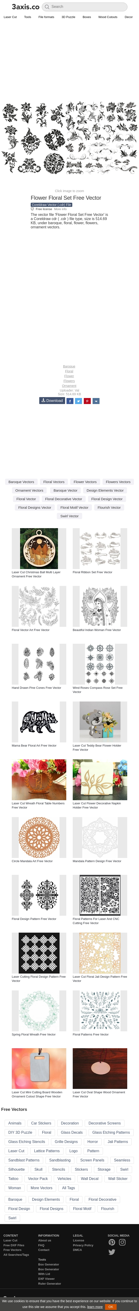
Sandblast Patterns (23, 1160)
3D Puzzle (68, 17)
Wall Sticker (117, 1179)
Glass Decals (72, 1132)
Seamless (122, 1160)
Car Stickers (41, 1123)
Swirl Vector (69, 516)
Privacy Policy (83, 1245)
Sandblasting (60, 1160)
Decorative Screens (104, 1123)
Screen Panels (92, 1160)
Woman (14, 1188)
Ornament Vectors (29, 490)
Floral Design (19, 1209)
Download (52, 400)
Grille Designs (66, 1142)
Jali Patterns (118, 1142)
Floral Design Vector (107, 499)
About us (44, 1240)
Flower (69, 376)
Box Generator (48, 1264)
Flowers (69, 381)
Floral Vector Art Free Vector (30, 630)
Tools (27, 17)
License (78, 1240)
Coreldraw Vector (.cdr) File (51, 205)
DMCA (77, 1250)
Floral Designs (51, 1209)
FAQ (41, 1245)
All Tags (68, 1188)
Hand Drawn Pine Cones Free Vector (36, 687)
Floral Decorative (102, 1199)
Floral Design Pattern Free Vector (34, 919)
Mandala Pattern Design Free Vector (97, 861)
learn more (95, 1307)
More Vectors (41, 1188)
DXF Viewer (46, 1278)
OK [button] (111, 1307)
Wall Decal (90, 1179)
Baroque (69, 366)
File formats (46, 17)
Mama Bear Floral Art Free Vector (34, 745)
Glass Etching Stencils (26, 1142)
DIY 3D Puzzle (20, 1132)
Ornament (69, 386)
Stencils (58, 1169)
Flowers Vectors (118, 482)
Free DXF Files (13, 1245)
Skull (38, 1169)
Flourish (107, 1209)
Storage (104, 1169)
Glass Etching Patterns (111, 1132)
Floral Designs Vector (34, 507)
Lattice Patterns (47, 1151)
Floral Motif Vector (74, 507)
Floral (69, 371)
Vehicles (64, 1179)
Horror (93, 1142)
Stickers (81, 1169)
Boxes (87, 17)
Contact (43, 1250)
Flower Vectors (85, 482)
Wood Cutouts (107, 17)
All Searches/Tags (16, 1254)
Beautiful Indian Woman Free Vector (97, 630)
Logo (74, 1151)
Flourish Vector (109, 507)
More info (60, 209)
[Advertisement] (69, 54)
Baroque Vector (65, 490)
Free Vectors (12, 1250)
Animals (14, 1123)
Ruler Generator (49, 1283)
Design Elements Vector (105, 490)
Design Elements (46, 1199)
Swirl (124, 1169)
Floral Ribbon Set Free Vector (92, 572)
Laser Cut (10, 17)
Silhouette (16, 1169)
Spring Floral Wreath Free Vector (34, 1034)
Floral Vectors (54, 482)
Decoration (70, 1123)
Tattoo (13, 1179)
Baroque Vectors (21, 482)
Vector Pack (38, 1179)
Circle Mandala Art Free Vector (32, 861)
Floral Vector (26, 499)
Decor (129, 17)
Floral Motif (82, 1209)
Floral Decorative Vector (63, 499)
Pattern (93, 1151)
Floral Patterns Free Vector (91, 1034)
